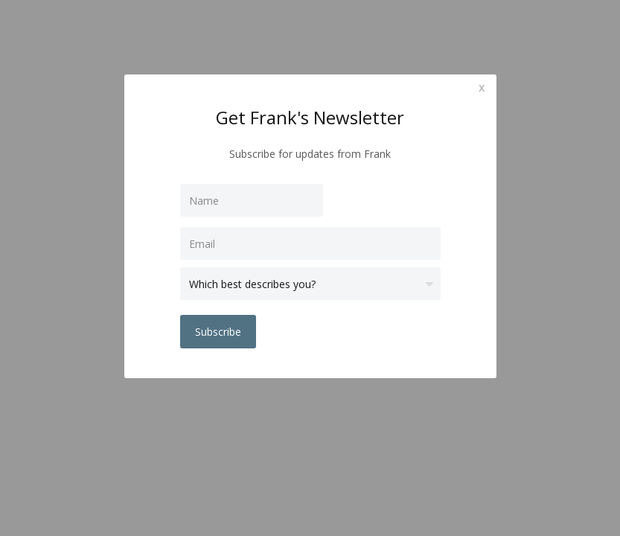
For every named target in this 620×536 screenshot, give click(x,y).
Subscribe (218, 332)
